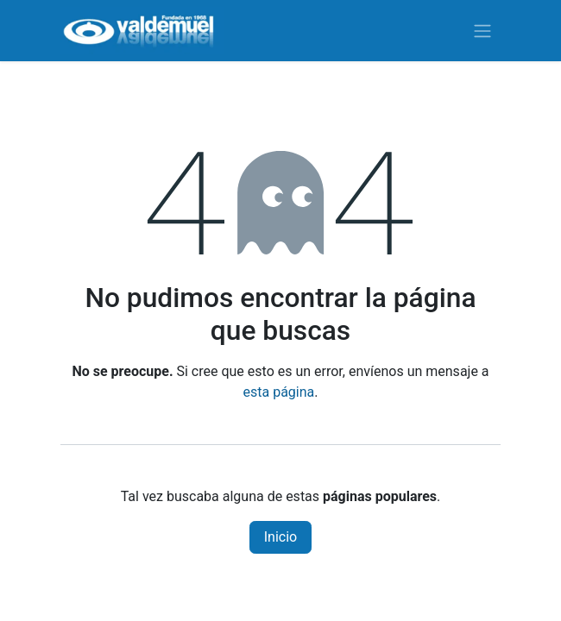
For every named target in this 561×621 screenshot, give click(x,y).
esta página (279, 392)
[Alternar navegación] (482, 30)
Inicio (280, 537)
